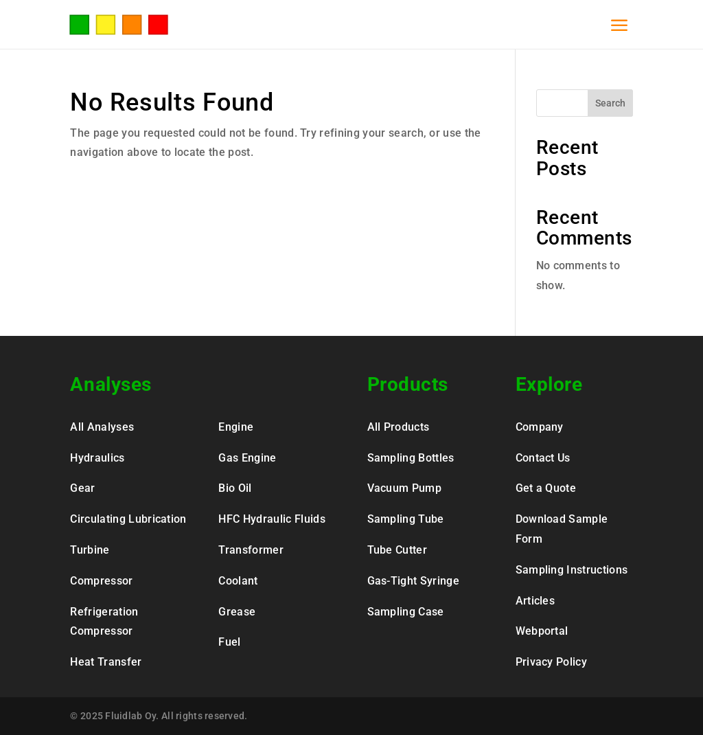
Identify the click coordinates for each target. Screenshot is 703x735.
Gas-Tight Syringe (413, 580)
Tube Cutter (397, 549)
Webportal (542, 630)
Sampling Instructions (572, 569)
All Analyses (102, 426)
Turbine (89, 549)
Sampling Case (405, 611)
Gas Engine (247, 457)
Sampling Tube (405, 518)
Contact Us (543, 457)
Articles (535, 600)
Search (610, 103)
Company (540, 426)
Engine (235, 426)
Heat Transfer (105, 661)
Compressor (101, 580)
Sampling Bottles (410, 457)
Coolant (237, 580)
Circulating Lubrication (128, 518)
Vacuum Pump (404, 488)
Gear (82, 488)
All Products (398, 426)
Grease (236, 611)
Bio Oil (234, 488)
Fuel (229, 641)
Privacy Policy (551, 661)
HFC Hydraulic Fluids (271, 518)
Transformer (251, 549)
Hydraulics (97, 457)
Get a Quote (546, 488)
